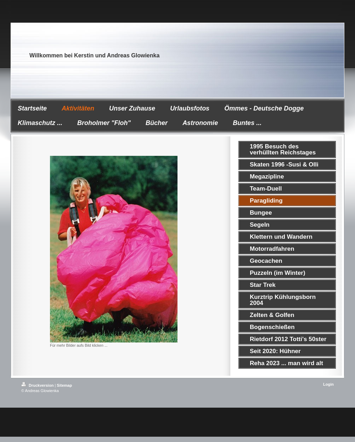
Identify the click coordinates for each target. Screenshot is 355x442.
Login (328, 384)
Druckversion (38, 385)
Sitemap (64, 385)
